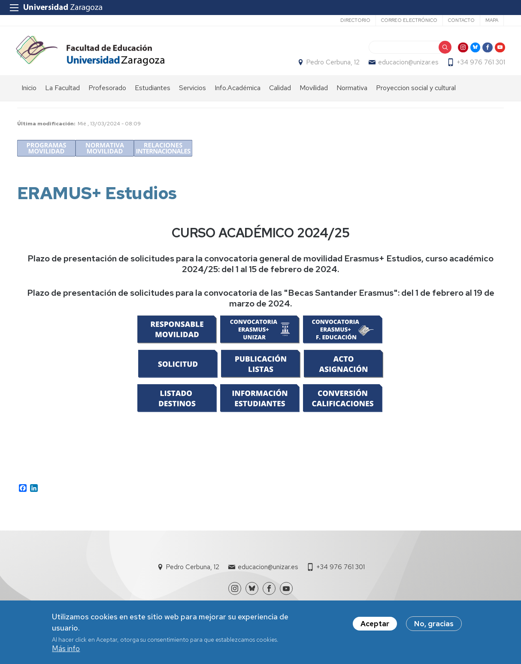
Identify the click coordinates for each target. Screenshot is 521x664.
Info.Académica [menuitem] (237, 92)
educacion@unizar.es (407, 65)
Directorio (355, 20)
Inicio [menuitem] (28, 92)
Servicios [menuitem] (192, 92)
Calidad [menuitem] (280, 92)
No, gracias (434, 624)
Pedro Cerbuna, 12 (331, 65)
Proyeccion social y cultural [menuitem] (416, 92)
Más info (66, 649)
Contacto (461, 20)
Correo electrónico (409, 20)
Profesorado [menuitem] (107, 92)
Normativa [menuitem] (351, 92)
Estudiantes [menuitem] (152, 92)
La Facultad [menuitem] (62, 92)
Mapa (491, 20)
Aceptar (374, 624)
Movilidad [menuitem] (314, 92)
